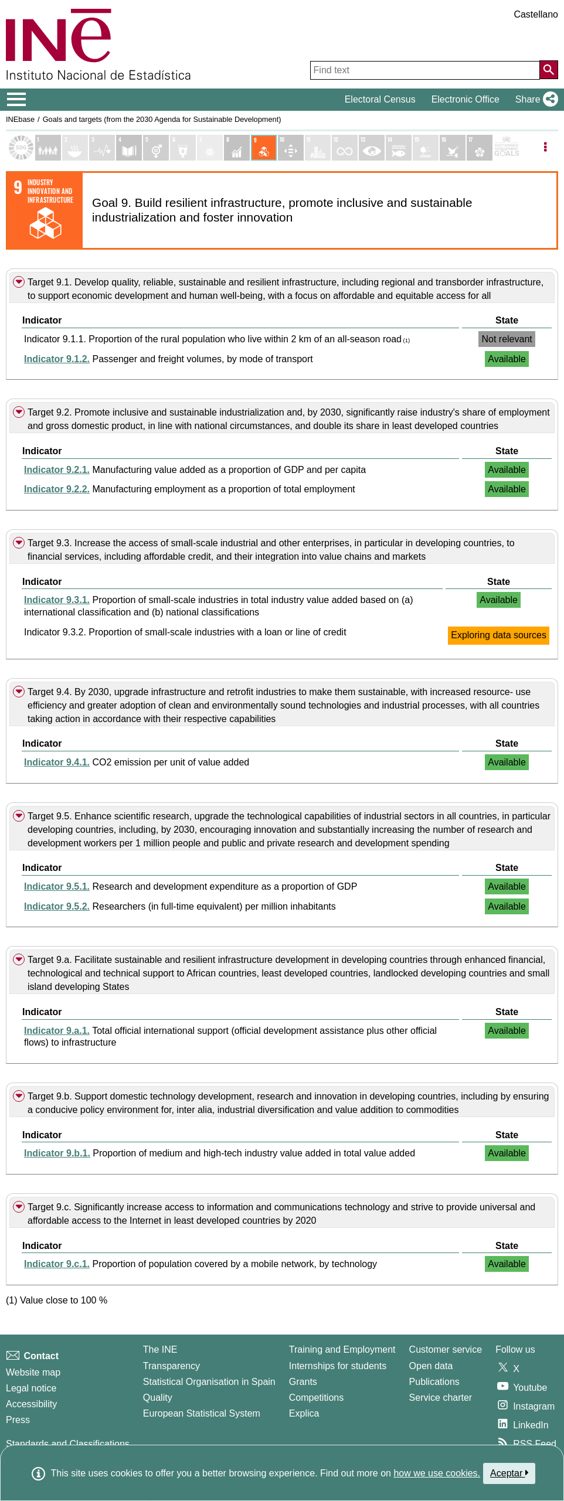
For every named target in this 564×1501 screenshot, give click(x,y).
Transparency (171, 1366)
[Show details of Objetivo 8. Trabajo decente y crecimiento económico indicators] (237, 148)
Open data (431, 1366)
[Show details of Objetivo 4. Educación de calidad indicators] (129, 148)
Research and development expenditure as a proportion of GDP (190, 886)
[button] (534, 99)
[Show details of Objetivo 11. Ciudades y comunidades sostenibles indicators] (318, 148)
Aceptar (509, 1473)
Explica (304, 1413)
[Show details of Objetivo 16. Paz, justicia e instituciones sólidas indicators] (453, 148)
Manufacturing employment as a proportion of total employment (189, 489)
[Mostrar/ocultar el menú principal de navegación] (17, 99)
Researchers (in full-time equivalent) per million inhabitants (180, 906)
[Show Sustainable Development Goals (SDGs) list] (21, 148)
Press (18, 1420)
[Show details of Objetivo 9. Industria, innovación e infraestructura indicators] (264, 148)
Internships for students (337, 1366)
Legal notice (31, 1388)
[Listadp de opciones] (545, 148)
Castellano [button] (536, 14)
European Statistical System (201, 1413)
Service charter (441, 1398)
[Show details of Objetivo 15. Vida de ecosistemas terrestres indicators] (426, 148)
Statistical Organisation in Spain (209, 1382)
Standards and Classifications (68, 1444)
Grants (303, 1382)
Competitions (316, 1398)
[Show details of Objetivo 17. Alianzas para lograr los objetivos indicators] (479, 148)
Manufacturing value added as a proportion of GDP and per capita (195, 470)
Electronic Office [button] (466, 99)
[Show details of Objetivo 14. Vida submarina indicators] (399, 148)
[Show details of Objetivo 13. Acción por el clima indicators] (372, 148)
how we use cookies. (436, 1473)
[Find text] (425, 70)
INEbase (20, 119)
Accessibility (31, 1404)
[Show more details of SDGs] (506, 148)
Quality (157, 1398)
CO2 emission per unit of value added (136, 762)
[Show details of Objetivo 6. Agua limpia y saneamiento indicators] (183, 148)
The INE (160, 1349)
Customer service (445, 1349)
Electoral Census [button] (380, 99)
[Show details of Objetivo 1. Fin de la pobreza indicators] (48, 148)
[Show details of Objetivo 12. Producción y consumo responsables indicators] (345, 148)
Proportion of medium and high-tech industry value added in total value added (219, 1153)
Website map (33, 1372)
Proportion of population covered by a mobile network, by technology (200, 1264)
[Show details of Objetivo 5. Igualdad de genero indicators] (156, 148)
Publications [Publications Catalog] (434, 1382)
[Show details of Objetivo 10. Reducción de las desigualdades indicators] (291, 148)
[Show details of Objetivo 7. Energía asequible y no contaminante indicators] (210, 148)
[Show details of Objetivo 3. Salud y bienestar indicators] (102, 148)
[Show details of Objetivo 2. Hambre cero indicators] (75, 148)
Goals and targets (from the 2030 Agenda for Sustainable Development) (162, 119)
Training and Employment (342, 1349)
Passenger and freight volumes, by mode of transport (168, 359)
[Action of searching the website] (548, 69)
